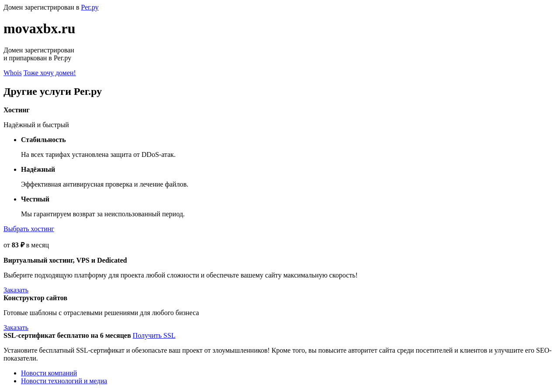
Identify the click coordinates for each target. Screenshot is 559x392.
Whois (12, 72)
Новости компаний (49, 373)
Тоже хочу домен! (50, 72)
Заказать (15, 290)
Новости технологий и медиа (64, 381)
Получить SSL (154, 335)
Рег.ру (89, 7)
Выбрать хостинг (28, 228)
